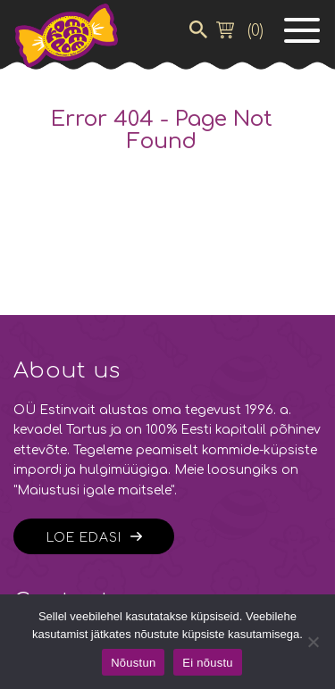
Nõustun (133, 662)
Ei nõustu (207, 662)
